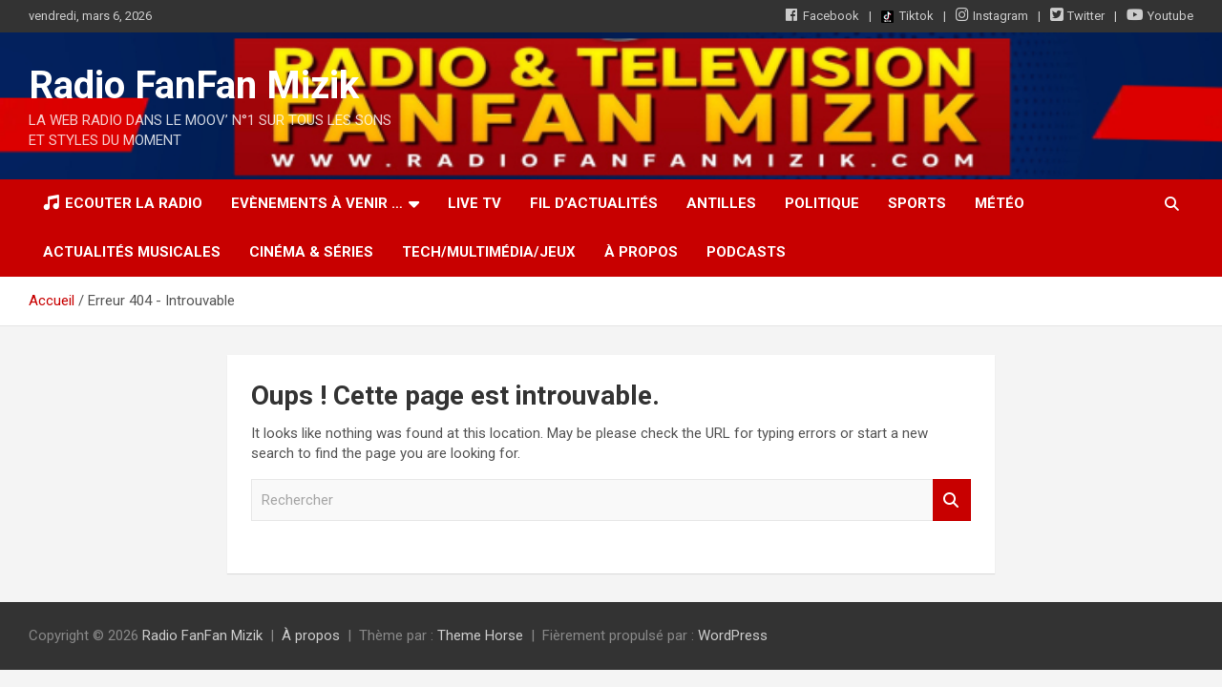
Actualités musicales (132, 251)
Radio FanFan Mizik (194, 85)
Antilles (721, 203)
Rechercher (952, 500)
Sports (917, 203)
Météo (999, 203)
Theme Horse (480, 635)
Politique (822, 203)
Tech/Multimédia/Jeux (489, 251)
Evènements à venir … (317, 203)
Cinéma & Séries (311, 251)
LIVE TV (474, 203)
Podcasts (746, 251)
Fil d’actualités (594, 203)
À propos (641, 251)
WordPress (733, 635)
